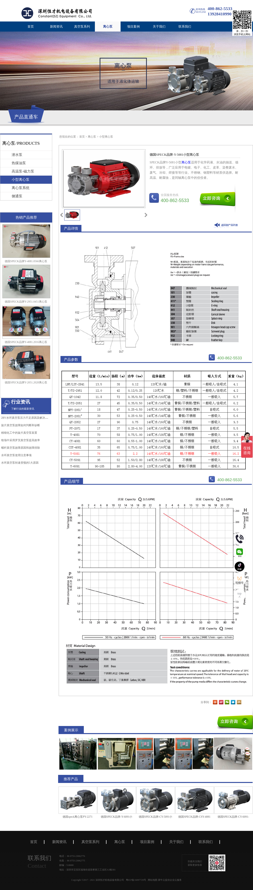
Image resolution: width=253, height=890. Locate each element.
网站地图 (152, 880)
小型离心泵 (106, 136)
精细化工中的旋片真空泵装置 (19, 432)
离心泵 (92, 136)
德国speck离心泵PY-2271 (78, 816)
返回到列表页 (226, 225)
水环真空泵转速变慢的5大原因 (20, 462)
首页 (30, 26)
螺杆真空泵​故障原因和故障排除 (20, 447)
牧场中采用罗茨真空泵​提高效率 (20, 440)
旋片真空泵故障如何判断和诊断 (20, 425)
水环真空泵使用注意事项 (16, 455)
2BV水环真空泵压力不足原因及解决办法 (26, 417)
